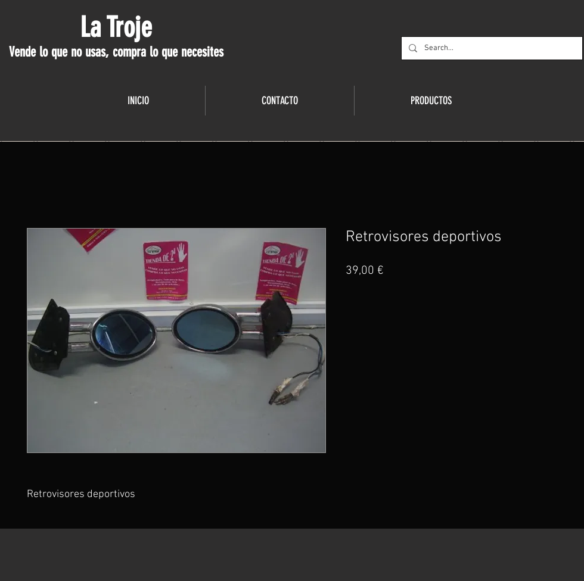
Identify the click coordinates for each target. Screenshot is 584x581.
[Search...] (490, 48)
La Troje (116, 27)
